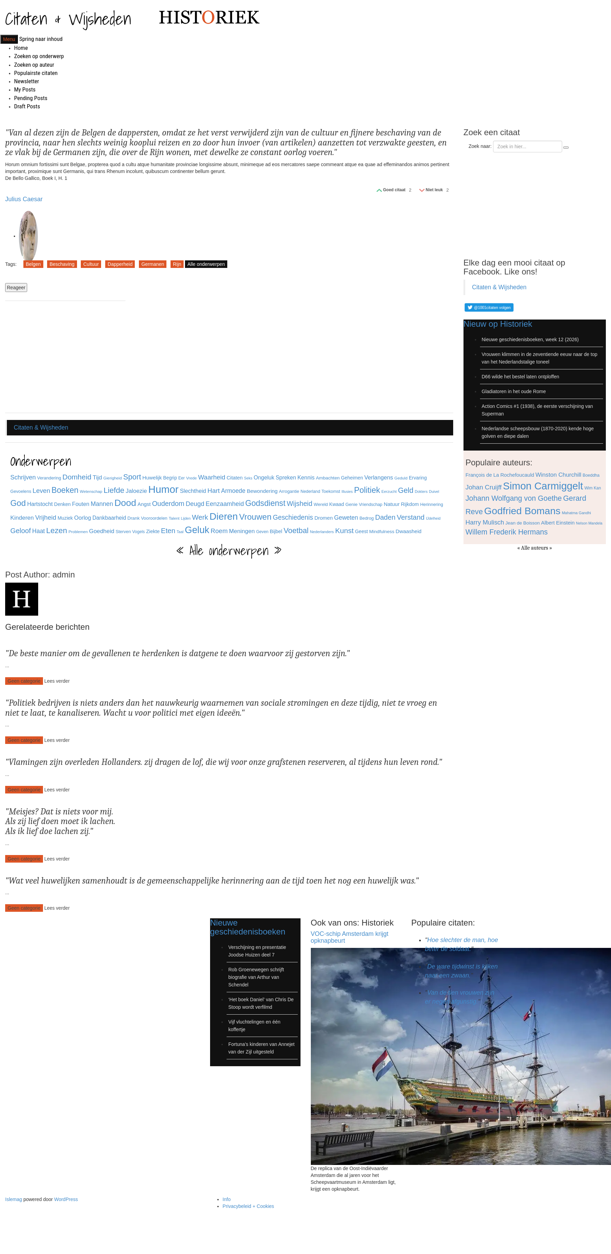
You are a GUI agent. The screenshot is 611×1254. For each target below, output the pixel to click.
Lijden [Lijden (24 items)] (185, 518)
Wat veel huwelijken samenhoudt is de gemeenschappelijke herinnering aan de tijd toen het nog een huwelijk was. (212, 881)
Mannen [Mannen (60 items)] (102, 503)
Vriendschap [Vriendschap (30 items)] (370, 504)
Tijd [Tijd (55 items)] (97, 477)
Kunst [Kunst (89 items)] (344, 530)
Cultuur (91, 264)
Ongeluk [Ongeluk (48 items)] (264, 477)
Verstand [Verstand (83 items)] (411, 517)
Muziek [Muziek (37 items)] (65, 518)
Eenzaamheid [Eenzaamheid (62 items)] (225, 503)
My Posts (24, 89)
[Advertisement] (65, 358)
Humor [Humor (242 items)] (163, 489)
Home (21, 47)
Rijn (177, 264)
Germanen (152, 264)
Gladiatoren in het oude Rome (514, 391)
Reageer (16, 287)
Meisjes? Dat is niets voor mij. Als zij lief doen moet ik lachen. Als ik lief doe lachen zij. (60, 821)
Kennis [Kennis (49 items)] (306, 477)
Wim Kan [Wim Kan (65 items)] (593, 488)
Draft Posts (27, 106)
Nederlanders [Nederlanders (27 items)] (322, 531)
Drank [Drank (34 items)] (134, 518)
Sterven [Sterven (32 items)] (123, 531)
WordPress (66, 1199)
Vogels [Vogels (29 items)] (138, 531)
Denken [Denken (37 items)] (62, 504)
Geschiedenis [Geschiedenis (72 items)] (293, 517)
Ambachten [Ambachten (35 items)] (328, 477)
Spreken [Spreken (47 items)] (286, 477)
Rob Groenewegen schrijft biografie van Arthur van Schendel (256, 977)
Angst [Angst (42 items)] (144, 504)
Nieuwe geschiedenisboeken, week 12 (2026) (530, 339)
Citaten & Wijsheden (68, 18)
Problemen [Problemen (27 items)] (78, 531)
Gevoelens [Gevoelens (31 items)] (20, 491)
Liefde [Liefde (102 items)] (113, 490)
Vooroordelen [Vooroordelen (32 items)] (154, 518)
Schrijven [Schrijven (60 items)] (23, 477)
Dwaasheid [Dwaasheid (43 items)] (409, 531)
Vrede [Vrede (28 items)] (191, 478)
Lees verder (57, 681)
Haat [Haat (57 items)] (38, 531)
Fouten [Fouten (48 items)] (80, 504)
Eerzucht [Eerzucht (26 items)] (388, 491)
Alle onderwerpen (206, 264)
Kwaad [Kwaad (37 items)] (336, 504)
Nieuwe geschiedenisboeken (247, 927)
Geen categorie (24, 681)
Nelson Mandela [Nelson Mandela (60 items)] (589, 523)
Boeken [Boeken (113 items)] (65, 490)
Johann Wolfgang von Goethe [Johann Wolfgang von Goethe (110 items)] (514, 498)
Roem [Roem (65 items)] (219, 530)
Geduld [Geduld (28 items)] (400, 478)
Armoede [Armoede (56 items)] (233, 490)
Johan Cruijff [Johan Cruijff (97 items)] (484, 487)
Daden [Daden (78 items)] (385, 517)
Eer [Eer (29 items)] (181, 478)
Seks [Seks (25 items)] (248, 478)
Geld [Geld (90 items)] (405, 490)
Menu (9, 39)
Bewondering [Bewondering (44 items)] (262, 491)
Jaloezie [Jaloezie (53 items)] (136, 491)
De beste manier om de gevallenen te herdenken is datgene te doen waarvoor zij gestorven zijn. (177, 653)
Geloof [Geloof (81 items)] (20, 530)
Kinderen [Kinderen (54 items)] (22, 518)
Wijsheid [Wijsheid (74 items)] (299, 503)
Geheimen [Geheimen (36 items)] (352, 477)
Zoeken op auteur (34, 64)
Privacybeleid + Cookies (248, 1206)
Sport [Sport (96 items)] (132, 477)
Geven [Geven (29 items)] (262, 531)
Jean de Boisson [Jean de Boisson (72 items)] (522, 523)
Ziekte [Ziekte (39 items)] (153, 531)
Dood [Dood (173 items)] (125, 503)
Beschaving (62, 264)
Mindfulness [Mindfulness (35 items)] (381, 531)
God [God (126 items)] (18, 503)
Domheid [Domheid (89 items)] (77, 477)
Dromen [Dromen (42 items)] (323, 518)
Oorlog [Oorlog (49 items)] (82, 518)
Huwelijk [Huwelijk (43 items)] (152, 477)
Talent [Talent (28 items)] (174, 518)
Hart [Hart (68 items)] (213, 490)
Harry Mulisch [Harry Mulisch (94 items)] (485, 522)
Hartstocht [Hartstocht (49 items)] (40, 504)
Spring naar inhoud (41, 38)
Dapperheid (120, 264)
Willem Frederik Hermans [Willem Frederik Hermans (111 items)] (507, 532)
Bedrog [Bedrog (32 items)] (366, 518)
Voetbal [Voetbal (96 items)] (296, 530)
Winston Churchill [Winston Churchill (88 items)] (558, 474)
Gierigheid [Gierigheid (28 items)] (112, 478)
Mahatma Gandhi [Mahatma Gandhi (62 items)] (576, 513)
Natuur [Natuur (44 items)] (392, 504)
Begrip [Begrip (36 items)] (170, 477)
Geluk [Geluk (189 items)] (197, 530)
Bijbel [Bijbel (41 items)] (276, 531)
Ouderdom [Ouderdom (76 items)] (168, 503)
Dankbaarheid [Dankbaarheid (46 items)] (109, 518)
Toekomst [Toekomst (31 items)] (330, 491)
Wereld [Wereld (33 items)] (321, 504)
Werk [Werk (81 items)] (200, 517)
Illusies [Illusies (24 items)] (347, 491)
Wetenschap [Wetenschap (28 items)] (91, 491)
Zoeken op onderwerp (39, 56)
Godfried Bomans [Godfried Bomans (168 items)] (522, 510)
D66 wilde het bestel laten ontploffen (520, 376)
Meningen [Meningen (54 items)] (242, 531)
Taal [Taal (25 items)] (180, 532)
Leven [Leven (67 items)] (41, 490)
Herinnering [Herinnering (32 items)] (431, 504)
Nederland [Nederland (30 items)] (310, 491)
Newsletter (26, 81)
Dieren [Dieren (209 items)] (223, 516)
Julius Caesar (24, 199)
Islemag (13, 1199)
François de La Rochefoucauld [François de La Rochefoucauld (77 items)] (500, 475)
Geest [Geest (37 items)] (361, 531)
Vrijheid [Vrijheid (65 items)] (45, 517)
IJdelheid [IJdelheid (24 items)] (433, 518)
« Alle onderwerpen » (229, 551)
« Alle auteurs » (534, 548)
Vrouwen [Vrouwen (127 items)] (255, 516)
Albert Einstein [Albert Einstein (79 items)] (558, 523)
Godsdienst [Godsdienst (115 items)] (265, 503)
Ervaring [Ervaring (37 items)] (418, 477)
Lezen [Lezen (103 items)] (56, 530)
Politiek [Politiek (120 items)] (367, 490)
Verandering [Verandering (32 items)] (49, 477)
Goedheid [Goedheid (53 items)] (101, 531)
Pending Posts (30, 98)
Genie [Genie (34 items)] (351, 504)
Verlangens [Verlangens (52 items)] (378, 477)
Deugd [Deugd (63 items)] (195, 503)
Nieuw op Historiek (497, 323)
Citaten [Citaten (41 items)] (235, 477)
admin (63, 574)
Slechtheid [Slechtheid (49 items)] (193, 491)
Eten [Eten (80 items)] (168, 530)
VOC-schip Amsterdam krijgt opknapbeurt (350, 937)
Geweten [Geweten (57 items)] (346, 517)
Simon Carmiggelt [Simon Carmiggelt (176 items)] (543, 485)
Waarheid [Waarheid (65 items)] (211, 477)
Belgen (33, 264)
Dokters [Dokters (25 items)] (421, 491)
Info (226, 1199)
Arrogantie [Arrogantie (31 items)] (289, 491)
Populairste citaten (35, 72)
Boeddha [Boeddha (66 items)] (591, 475)
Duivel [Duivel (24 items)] (434, 491)
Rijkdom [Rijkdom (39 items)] (410, 504)
